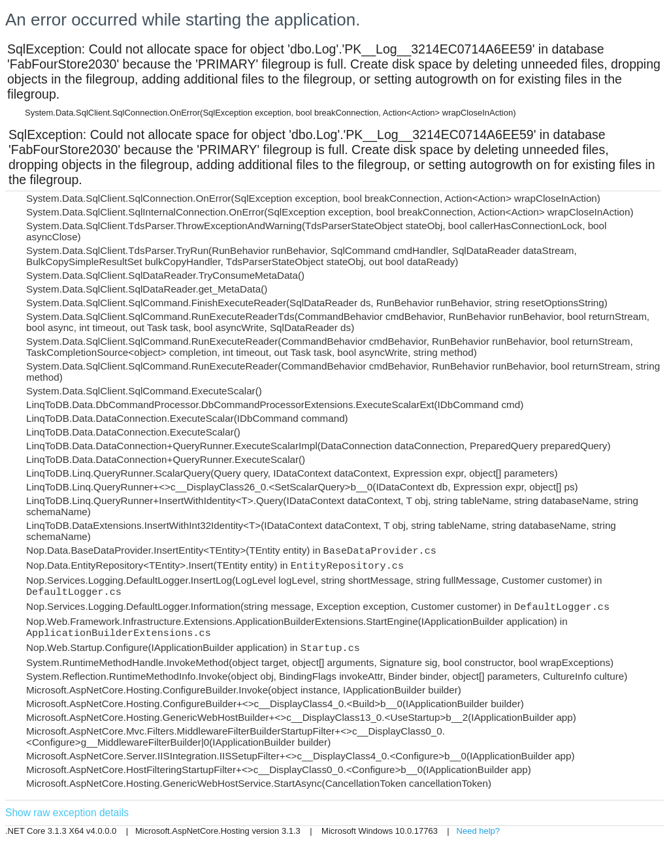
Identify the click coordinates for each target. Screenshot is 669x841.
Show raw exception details (67, 812)
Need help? (478, 831)
